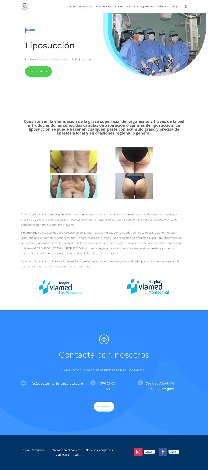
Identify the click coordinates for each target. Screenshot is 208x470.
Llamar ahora (38, 71)
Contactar (104, 406)
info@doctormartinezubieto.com (55, 383)
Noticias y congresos (138, 6)
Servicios (84, 6)
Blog (175, 6)
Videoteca (162, 6)
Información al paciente (109, 6)
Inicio (72, 6)
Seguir (149, 451)
